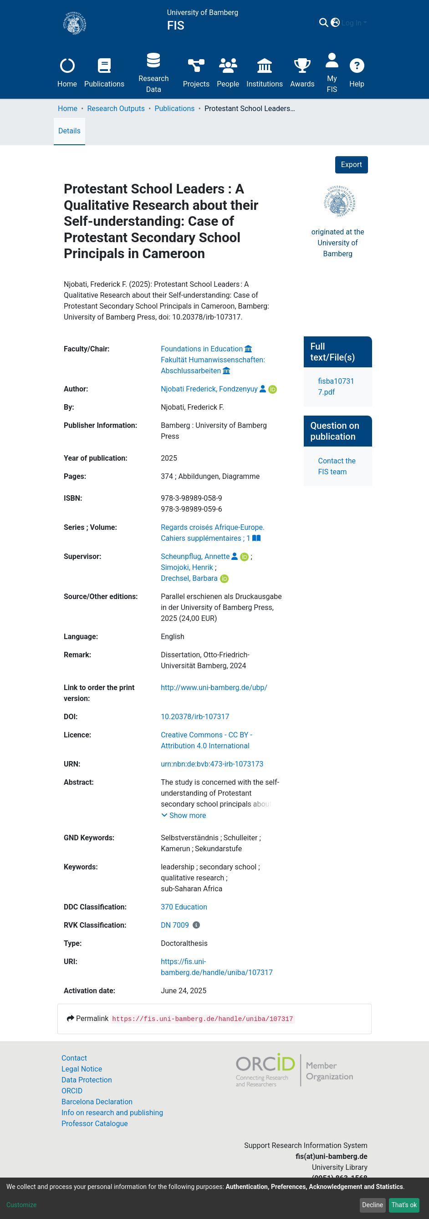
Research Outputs (116, 108)
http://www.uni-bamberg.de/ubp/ (214, 687)
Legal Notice (81, 1069)
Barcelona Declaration (97, 1101)
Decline (372, 1205)
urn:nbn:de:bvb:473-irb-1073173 (212, 764)
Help (356, 71)
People (228, 71)
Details (69, 131)
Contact (74, 1058)
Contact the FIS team (337, 466)
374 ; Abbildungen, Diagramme (210, 476)
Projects (196, 71)
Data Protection (86, 1080)
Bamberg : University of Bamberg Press (214, 431)
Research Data (153, 72)
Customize (21, 1205)
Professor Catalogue (94, 1123)
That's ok (404, 1205)
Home (67, 71)
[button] (335, 23)
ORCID (71, 1091)
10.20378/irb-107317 (195, 716)
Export (351, 164)
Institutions (264, 71)
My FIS (332, 72)
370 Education (184, 907)
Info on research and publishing (112, 1112)
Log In (352, 23)
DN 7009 (175, 925)
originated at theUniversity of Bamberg (338, 243)
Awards (302, 71)
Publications (104, 71)
